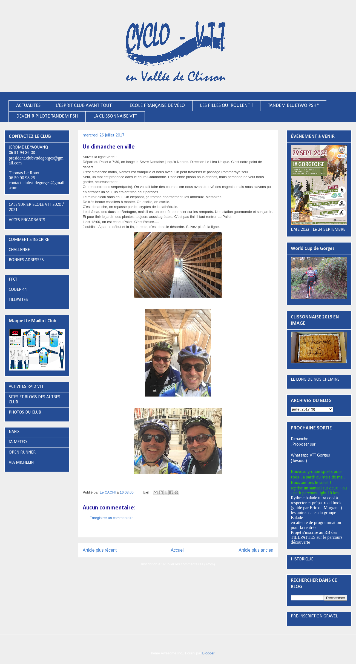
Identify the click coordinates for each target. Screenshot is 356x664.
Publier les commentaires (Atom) (189, 564)
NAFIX (14, 432)
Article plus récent (100, 550)
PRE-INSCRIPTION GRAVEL (314, 616)
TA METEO (18, 442)
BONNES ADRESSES (26, 260)
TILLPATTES (18, 300)
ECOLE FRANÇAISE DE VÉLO (157, 105)
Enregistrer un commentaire (111, 518)
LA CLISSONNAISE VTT (115, 116)
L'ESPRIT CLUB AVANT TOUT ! (85, 105)
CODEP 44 (18, 289)
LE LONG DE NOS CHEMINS (315, 379)
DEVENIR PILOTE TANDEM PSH (47, 116)
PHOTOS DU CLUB (25, 412)
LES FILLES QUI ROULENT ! (226, 105)
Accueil (178, 550)
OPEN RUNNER (22, 452)
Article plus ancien (256, 550)
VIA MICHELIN (21, 462)
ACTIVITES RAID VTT (26, 386)
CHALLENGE (19, 250)
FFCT (13, 279)
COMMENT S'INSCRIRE (29, 240)
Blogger (208, 653)
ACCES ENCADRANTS (27, 220)
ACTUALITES (28, 105)
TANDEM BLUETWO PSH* (293, 105)
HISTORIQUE (302, 559)
